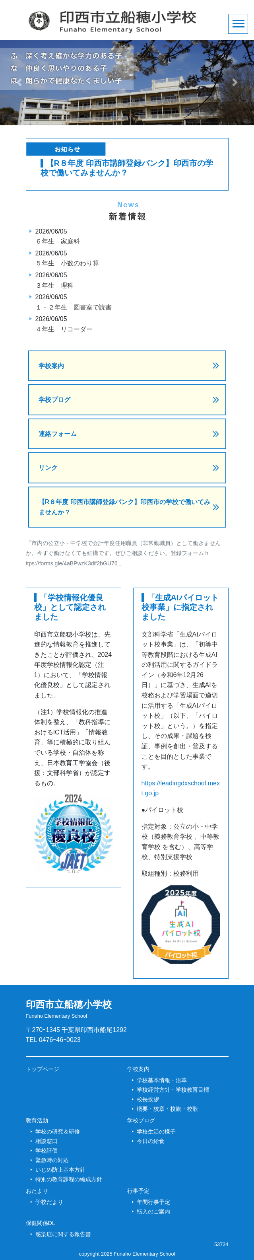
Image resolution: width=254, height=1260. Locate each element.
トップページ (42, 1069)
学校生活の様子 (156, 1131)
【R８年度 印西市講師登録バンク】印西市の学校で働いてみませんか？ (124, 507)
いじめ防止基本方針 (60, 1170)
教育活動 (37, 1120)
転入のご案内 (153, 1211)
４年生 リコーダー (64, 329)
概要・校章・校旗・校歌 (167, 1109)
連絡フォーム (58, 433)
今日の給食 (151, 1141)
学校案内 (51, 365)
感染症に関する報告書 (63, 1234)
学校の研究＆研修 (57, 1131)
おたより (37, 1191)
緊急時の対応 (52, 1160)
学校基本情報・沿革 (162, 1080)
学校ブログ (54, 399)
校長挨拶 (148, 1099)
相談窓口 (46, 1141)
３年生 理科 (54, 285)
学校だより (49, 1202)
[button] (19, 82)
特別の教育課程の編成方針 (68, 1179)
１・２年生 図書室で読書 (73, 307)
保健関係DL (40, 1223)
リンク (48, 467)
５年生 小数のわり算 (67, 263)
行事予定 (138, 1191)
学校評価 (46, 1150)
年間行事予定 (153, 1202)
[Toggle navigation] (238, 24)
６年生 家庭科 (57, 241)
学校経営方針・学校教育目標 (173, 1090)
